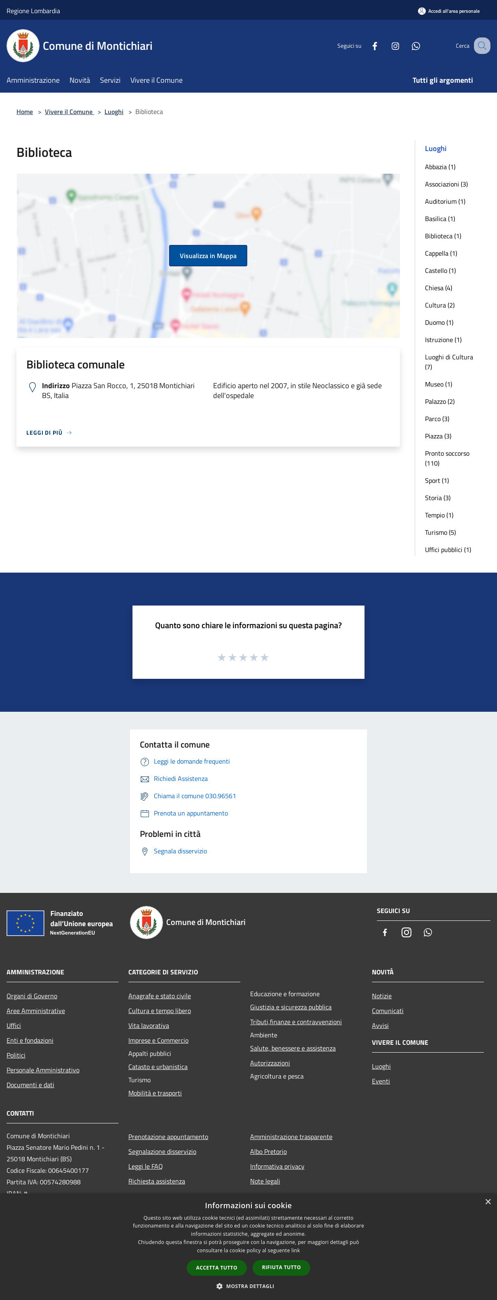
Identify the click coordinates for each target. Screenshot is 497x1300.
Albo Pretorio (268, 1151)
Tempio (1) (439, 515)
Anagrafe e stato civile (159, 996)
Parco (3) (437, 419)
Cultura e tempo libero (159, 1011)
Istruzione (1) (443, 340)
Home (24, 111)
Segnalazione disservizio (162, 1151)
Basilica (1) (440, 219)
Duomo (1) (439, 322)
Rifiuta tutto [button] (281, 1267)
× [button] (488, 1202)
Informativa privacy (277, 1166)
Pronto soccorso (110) (447, 458)
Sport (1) (437, 480)
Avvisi (380, 1025)
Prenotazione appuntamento (168, 1137)
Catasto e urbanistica (158, 1067)
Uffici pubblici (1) (448, 549)
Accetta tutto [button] (216, 1267)
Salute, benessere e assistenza (293, 1048)
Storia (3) (438, 498)
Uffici (14, 1025)
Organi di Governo (32, 996)
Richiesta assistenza (156, 1181)
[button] (248, 1286)
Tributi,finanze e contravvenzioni (296, 1022)
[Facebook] (366, 45)
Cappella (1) (441, 253)
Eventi (381, 1081)
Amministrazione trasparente (291, 1137)
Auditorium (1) (445, 201)
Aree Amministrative (36, 1011)
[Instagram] (387, 45)
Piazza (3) (438, 436)
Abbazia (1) (440, 167)
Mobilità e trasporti (155, 1093)
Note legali (265, 1181)
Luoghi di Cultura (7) (449, 362)
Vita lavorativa (148, 1025)
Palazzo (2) (440, 401)
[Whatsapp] (407, 45)
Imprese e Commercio (158, 1040)
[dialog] (248, 1246)
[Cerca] (480, 46)
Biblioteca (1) (443, 236)
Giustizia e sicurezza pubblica (291, 1007)
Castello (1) (440, 270)
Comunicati (388, 1011)
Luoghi (114, 111)
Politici (16, 1055)
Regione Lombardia (33, 11)
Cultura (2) (440, 305)
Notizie (382, 996)
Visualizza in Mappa (208, 256)
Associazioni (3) (446, 184)
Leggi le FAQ (145, 1166)
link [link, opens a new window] (295, 1250)
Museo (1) (438, 384)
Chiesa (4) (438, 288)
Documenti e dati (30, 1085)
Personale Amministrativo (43, 1070)
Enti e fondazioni (30, 1040)
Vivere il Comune (69, 111)
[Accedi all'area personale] (448, 11)
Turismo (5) (440, 532)
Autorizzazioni (270, 1063)
